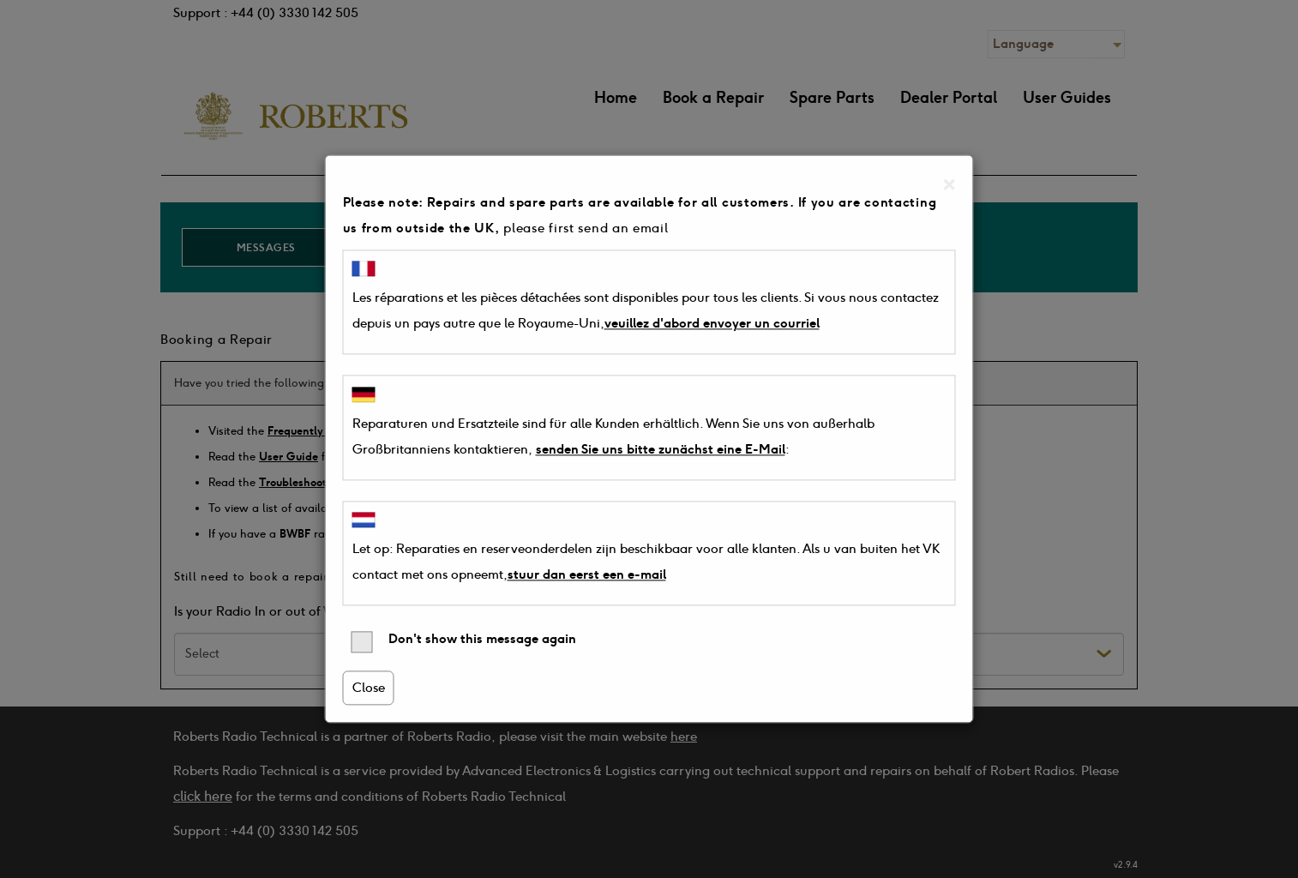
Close (368, 688)
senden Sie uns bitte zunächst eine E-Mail (660, 449)
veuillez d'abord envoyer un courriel (712, 324)
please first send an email (585, 228)
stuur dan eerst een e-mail (587, 575)
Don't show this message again (464, 642)
